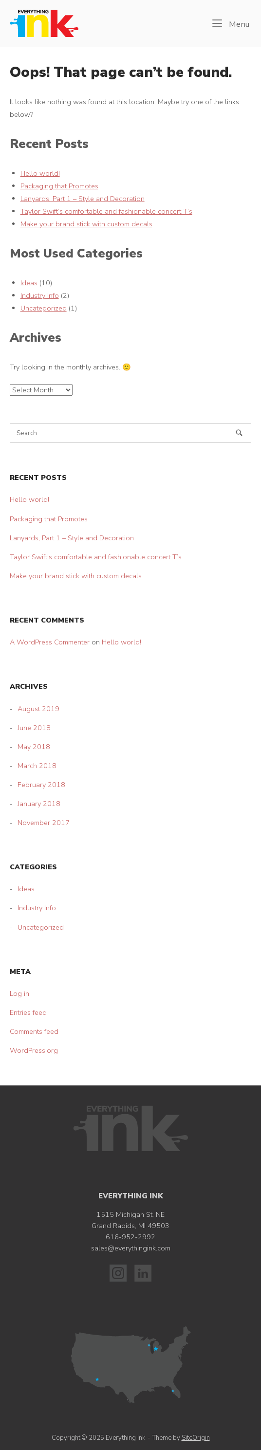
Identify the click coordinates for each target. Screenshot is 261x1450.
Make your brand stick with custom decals (86, 224)
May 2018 (34, 747)
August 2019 (38, 709)
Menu (230, 24)
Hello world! (40, 173)
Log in (19, 993)
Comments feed (34, 1031)
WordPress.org (34, 1050)
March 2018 (37, 766)
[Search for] (130, 433)
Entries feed (28, 1012)
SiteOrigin (196, 1437)
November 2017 (44, 822)
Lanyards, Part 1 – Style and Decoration (82, 198)
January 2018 (39, 803)
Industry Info (39, 295)
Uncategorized (43, 308)
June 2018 (34, 728)
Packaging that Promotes (59, 186)
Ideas (28, 283)
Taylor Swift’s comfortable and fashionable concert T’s (106, 211)
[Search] (239, 432)
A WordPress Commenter (50, 642)
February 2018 (41, 784)
